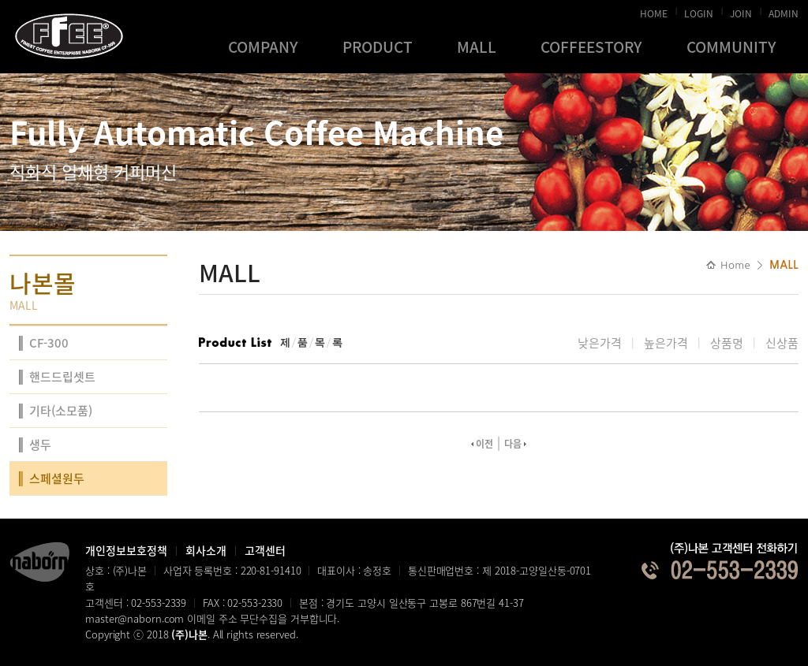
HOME (654, 11)
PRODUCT (377, 46)
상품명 (726, 343)
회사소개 (205, 550)
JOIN (741, 11)
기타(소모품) (60, 410)
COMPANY (263, 46)
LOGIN (698, 11)
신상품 (782, 343)
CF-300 (49, 343)
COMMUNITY (731, 46)
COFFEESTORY (591, 46)
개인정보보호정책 (126, 550)
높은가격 (666, 343)
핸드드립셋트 (62, 376)
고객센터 (265, 550)
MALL (476, 46)
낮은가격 (600, 343)
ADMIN (784, 11)
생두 (40, 444)
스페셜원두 (56, 478)
